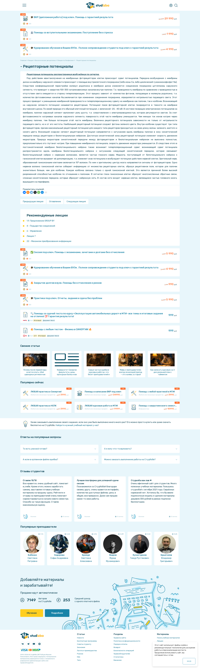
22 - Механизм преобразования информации (49, 241)
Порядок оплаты (120, 644)
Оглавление (55, 201)
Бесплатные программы (87, 641)
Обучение (32, 613)
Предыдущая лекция (33, 201)
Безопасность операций (124, 651)
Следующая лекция (76, 201)
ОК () (189, 661)
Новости (80, 638)
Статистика (118, 657)
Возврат (117, 647)
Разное (80, 654)
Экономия (81, 647)
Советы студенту (84, 644)
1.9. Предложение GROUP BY (40, 221)
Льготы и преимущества (87, 651)
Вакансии (118, 660)
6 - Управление (34, 231)
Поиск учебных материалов (168, 638)
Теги (79, 660)
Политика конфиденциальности (127, 641)
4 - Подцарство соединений (41, 226)
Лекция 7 (31, 236)
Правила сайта (120, 638)
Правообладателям (122, 654)
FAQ (78, 657)
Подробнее (57, 613)
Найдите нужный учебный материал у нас (77, 425)
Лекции (160, 641)
